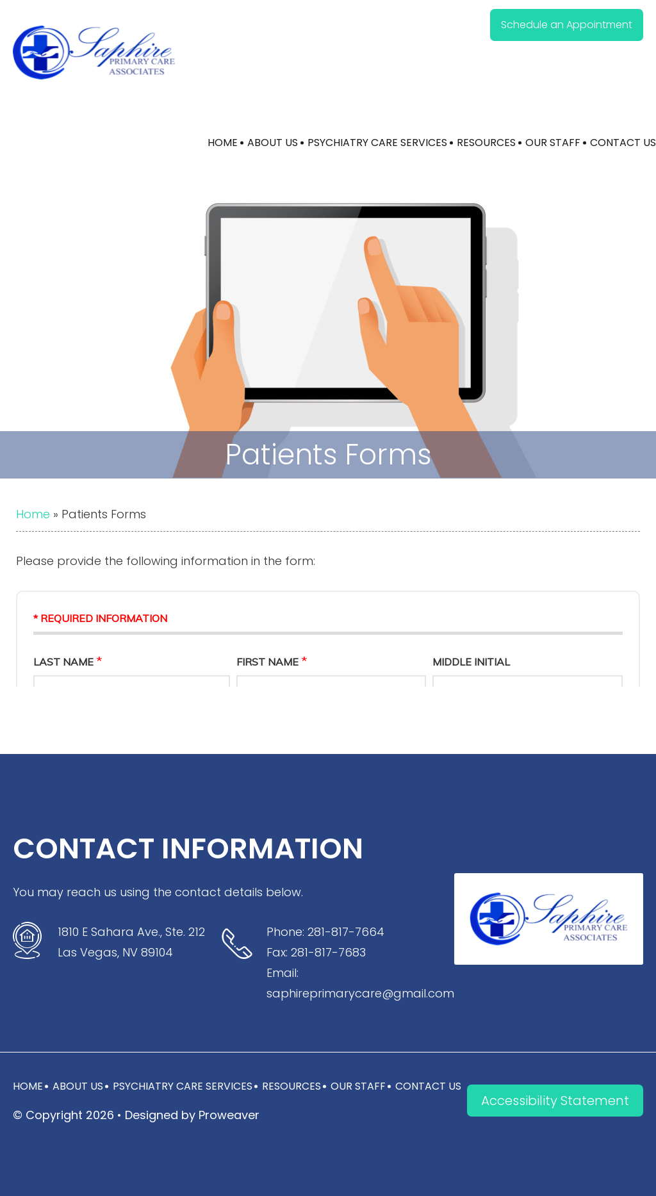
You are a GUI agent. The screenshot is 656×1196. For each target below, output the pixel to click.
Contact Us (623, 143)
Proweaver (229, 1115)
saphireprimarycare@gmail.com (360, 993)
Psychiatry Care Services (377, 143)
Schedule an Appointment (566, 24)
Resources (486, 143)
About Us (272, 143)
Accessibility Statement (555, 1101)
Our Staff (552, 143)
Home (223, 143)
